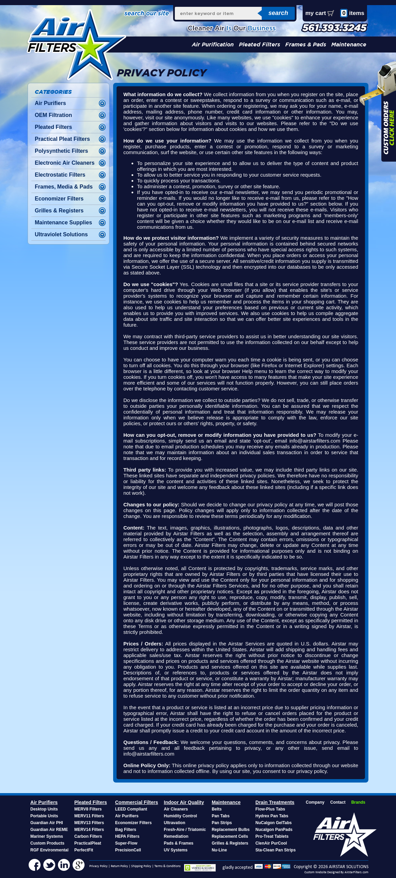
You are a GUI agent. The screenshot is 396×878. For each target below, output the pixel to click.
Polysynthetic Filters (61, 151)
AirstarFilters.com (356, 872)
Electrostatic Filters (60, 175)
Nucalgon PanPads (274, 829)
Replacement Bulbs (230, 829)
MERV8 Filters (88, 809)
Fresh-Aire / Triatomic (185, 829)
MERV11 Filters (89, 816)
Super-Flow (126, 843)
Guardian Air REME (49, 829)
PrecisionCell (128, 850)
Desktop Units (44, 809)
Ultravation (174, 822)
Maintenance (348, 44)
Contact (338, 802)
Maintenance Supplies (63, 222)
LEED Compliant (131, 809)
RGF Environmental (49, 850)
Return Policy (119, 866)
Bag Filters (125, 829)
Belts (217, 809)
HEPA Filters (127, 836)
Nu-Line (219, 850)
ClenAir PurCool (271, 843)
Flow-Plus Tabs (270, 809)
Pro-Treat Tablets (272, 836)
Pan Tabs (220, 816)
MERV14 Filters (89, 829)
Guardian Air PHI (46, 822)
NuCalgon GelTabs (274, 822)
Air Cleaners (176, 809)
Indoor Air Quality (184, 802)
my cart (315, 13)
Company (315, 802)
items (352, 13)
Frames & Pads (305, 44)
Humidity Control (180, 816)
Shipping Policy (141, 866)
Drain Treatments (275, 802)
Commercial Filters (136, 802)
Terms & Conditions (167, 866)
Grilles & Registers (59, 210)
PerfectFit (83, 850)
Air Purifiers (50, 103)
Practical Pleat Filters (62, 139)
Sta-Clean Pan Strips (276, 850)
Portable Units (44, 816)
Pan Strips (222, 822)
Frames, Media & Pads (64, 187)
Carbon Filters (88, 836)
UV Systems (175, 850)
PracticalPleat (87, 843)
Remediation (176, 836)
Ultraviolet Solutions (61, 234)
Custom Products (47, 843)
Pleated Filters (259, 44)
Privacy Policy (98, 866)
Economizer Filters (59, 199)
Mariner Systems (46, 836)
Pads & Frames (179, 843)
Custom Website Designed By (324, 872)
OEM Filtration (53, 115)
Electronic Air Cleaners (64, 163)
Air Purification (213, 44)
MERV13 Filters (89, 822)
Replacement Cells (230, 836)
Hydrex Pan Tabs (272, 816)
